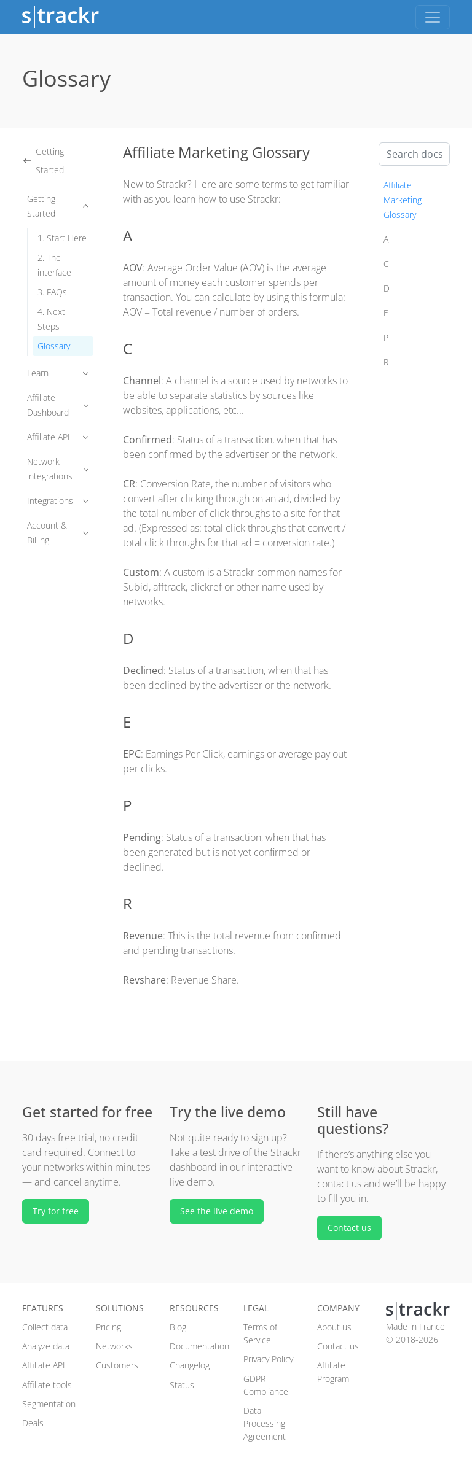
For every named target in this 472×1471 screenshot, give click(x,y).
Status (182, 1385)
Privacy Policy (268, 1359)
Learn (57, 373)
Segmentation (49, 1404)
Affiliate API (57, 437)
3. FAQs (52, 292)
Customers (117, 1365)
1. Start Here (62, 238)
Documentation (199, 1346)
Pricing (108, 1327)
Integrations (57, 501)
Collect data (45, 1327)
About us (334, 1327)
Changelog (190, 1365)
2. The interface (54, 265)
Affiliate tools (47, 1385)
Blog (178, 1327)
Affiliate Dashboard (57, 405)
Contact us (349, 1227)
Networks (114, 1346)
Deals (33, 1423)
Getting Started (43, 161)
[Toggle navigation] (432, 17)
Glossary (53, 346)
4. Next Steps (51, 319)
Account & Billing (57, 532)
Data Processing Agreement (264, 1423)
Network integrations (57, 469)
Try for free (56, 1211)
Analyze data (45, 1346)
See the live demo (216, 1211)
